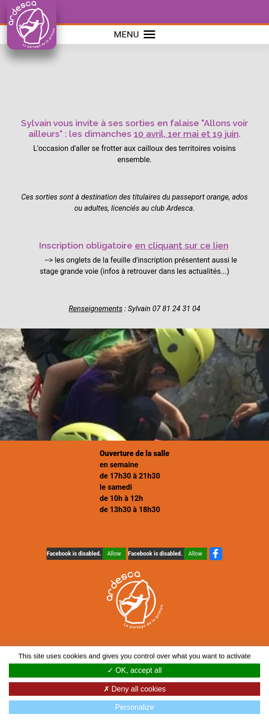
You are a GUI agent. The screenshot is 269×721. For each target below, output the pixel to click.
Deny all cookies (134, 689)
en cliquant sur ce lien (181, 245)
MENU (134, 34)
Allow (114, 553)
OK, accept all (134, 670)
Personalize (134, 707)
